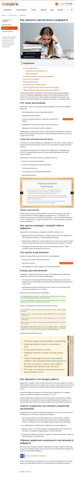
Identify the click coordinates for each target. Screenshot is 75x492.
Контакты (44, 9)
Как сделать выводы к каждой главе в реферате (38, 76)
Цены (52, 9)
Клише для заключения (30, 82)
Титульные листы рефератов (7, 20)
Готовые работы (21, 10)
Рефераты (5, 28)
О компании (7, 10)
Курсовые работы (7, 24)
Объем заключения (32, 73)
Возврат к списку (25, 471)
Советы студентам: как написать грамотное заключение (41, 87)
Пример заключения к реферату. (36, 456)
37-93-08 (65, 4)
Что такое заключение (30, 68)
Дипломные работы (7, 31)
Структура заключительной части (36, 71)
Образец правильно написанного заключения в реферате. (41, 90)
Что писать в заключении (31, 79)
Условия (60, 9)
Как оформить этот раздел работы (34, 84)
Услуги (34, 10)
